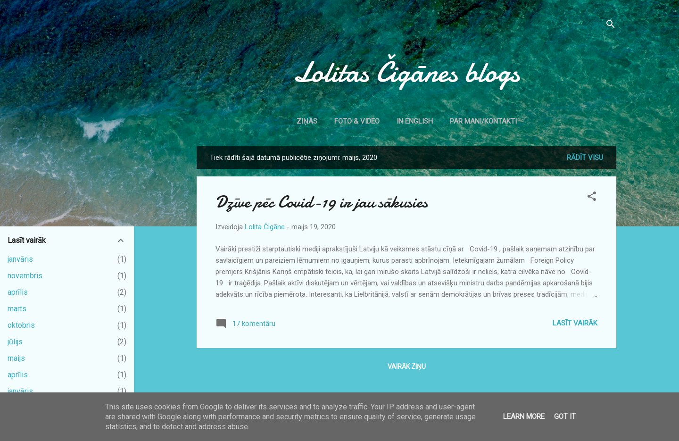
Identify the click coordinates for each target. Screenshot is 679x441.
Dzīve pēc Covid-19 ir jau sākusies (321, 202)
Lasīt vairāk (575, 323)
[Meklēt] (610, 25)
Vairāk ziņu (407, 366)
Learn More (524, 416)
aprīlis (18, 292)
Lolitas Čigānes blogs (406, 72)
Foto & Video (357, 121)
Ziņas (307, 121)
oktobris (21, 325)
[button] (591, 198)
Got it (565, 416)
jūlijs (15, 341)
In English (415, 121)
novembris (25, 275)
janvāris (20, 259)
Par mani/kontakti (483, 121)
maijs (16, 358)
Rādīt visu (585, 157)
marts (17, 308)
